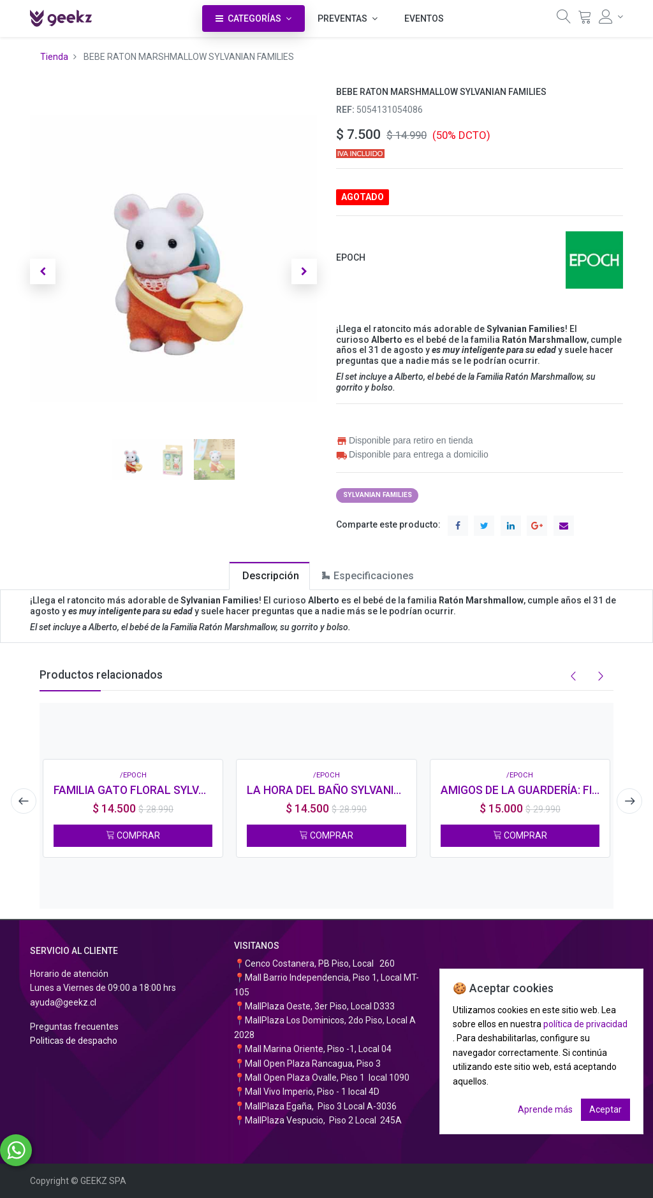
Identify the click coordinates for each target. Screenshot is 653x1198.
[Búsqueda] (564, 20)
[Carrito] (585, 20)
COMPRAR (133, 835)
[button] (42, 271)
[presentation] (23, 801)
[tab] (269, 575)
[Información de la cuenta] (611, 17)
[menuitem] (424, 18)
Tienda (54, 57)
